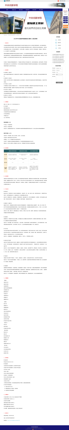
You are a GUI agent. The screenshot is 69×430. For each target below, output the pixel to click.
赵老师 (65, 22)
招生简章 (34, 9)
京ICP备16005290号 (28, 429)
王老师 (65, 20)
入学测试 (58, 48)
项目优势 (21, 9)
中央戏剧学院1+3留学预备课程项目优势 (59, 59)
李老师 (65, 18)
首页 (7, 9)
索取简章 (58, 42)
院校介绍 (14, 9)
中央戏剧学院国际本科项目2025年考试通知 (59, 54)
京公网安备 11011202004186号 (38, 429)
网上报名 (41, 9)
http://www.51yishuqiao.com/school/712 (14, 420)
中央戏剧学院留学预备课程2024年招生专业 (59, 62)
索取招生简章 (65, 25)
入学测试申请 (65, 27)
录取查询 (58, 45)
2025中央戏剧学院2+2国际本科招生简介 (59, 57)
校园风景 (27, 9)
